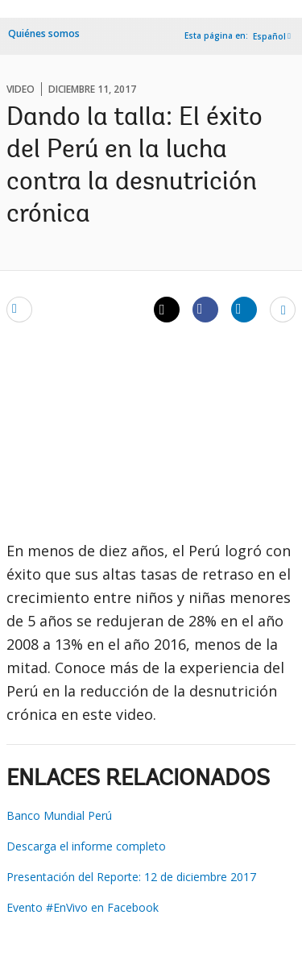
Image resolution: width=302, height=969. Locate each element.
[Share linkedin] (244, 309)
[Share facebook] (205, 309)
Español (269, 36)
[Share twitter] (167, 309)
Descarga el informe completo (86, 846)
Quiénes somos (44, 33)
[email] (19, 308)
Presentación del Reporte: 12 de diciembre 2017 (131, 876)
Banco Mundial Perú (59, 815)
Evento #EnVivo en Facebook (82, 907)
